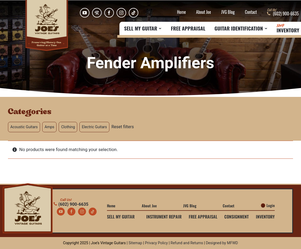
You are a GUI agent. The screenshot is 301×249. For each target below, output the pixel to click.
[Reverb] (97, 13)
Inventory (288, 28)
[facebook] (109, 13)
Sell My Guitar (140, 28)
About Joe (203, 12)
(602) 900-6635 (71, 204)
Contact (251, 12)
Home (181, 12)
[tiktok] (133, 13)
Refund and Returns (187, 243)
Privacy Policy (156, 243)
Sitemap (135, 243)
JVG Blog (228, 12)
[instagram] (121, 13)
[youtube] (84, 13)
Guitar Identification (238, 28)
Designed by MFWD (222, 243)
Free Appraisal (188, 28)
